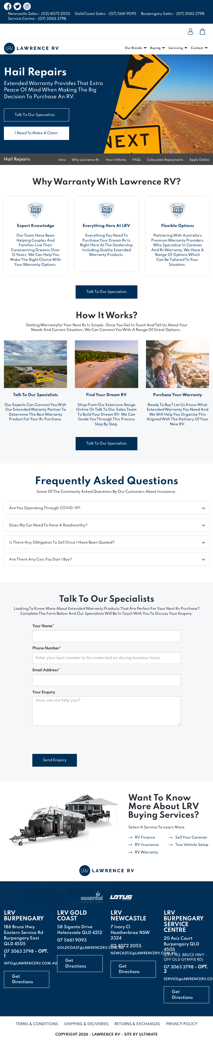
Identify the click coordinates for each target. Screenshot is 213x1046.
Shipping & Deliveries (86, 1024)
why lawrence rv (86, 160)
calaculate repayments (165, 160)
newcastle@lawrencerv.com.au (144, 953)
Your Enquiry (43, 692)
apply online (199, 160)
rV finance (145, 837)
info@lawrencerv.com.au (30, 963)
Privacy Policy (182, 1024)
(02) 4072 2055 (55, 14)
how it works (116, 160)
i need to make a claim (36, 133)
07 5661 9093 (72, 940)
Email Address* (46, 670)
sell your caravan (191, 837)
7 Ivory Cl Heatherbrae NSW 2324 (130, 932)
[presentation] (72, 740)
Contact (197, 48)
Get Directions (22, 979)
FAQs (136, 160)
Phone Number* (46, 648)
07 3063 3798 (19, 951)
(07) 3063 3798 (190, 14)
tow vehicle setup (191, 845)
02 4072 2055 (126, 946)
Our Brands (133, 48)
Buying (155, 48)
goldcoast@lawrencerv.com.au (90, 948)
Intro (62, 160)
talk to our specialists (35, 115)
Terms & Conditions (37, 1024)
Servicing (175, 48)
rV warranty (146, 852)
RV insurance (147, 845)
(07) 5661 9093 (122, 14)
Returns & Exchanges (137, 1024)
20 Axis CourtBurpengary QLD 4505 (181, 944)
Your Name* (43, 626)
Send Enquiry (54, 760)
